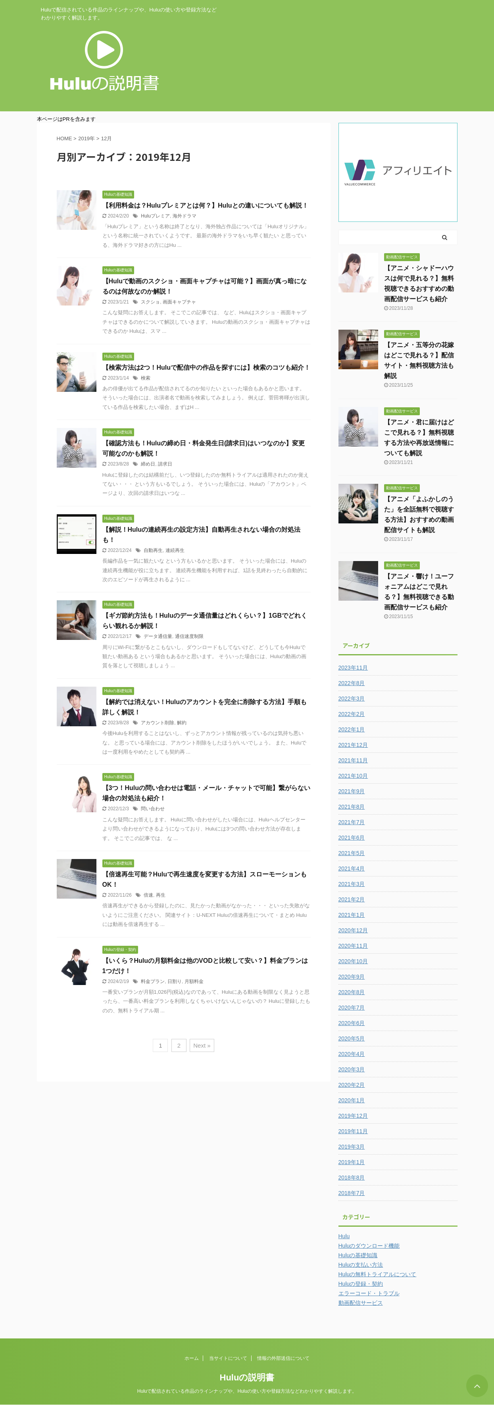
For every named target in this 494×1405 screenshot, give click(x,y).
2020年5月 (351, 1038)
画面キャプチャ (179, 302)
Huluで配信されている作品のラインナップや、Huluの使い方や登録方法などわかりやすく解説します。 (247, 1391)
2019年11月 (353, 1131)
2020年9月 (351, 977)
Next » (201, 1045)
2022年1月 (351, 729)
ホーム (192, 1358)
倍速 (148, 895)
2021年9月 (351, 791)
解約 (181, 722)
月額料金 (194, 981)
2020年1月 (351, 1100)
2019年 (86, 138)
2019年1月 (351, 1162)
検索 (145, 378)
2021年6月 (351, 837)
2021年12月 (353, 745)
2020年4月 (351, 1054)
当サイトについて (228, 1358)
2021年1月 (351, 915)
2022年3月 (351, 698)
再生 (160, 895)
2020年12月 (353, 930)
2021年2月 (351, 899)
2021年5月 (351, 853)
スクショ (150, 302)
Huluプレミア (155, 216)
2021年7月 (351, 822)
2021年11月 (353, 760)
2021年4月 (351, 868)
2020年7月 (351, 1007)
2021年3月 (351, 884)
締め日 (148, 464)
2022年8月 (351, 683)
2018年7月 (351, 1193)
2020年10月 (353, 961)
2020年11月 (353, 946)
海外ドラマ (184, 216)
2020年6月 (351, 1023)
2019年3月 (351, 1146)
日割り (174, 981)
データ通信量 (158, 636)
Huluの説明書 (247, 1377)
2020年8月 (351, 992)
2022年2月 (351, 714)
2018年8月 (351, 1177)
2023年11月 (353, 667)
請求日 (165, 464)
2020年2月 (351, 1085)
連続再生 (175, 550)
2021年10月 (353, 776)
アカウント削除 (157, 722)
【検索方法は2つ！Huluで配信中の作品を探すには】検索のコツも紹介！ (206, 367)
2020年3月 (351, 1069)
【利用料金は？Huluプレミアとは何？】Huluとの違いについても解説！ (205, 205)
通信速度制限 (189, 636)
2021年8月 (351, 807)
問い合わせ (153, 808)
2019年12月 (353, 1116)
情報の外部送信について (283, 1358)
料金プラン (153, 981)
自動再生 (153, 550)
